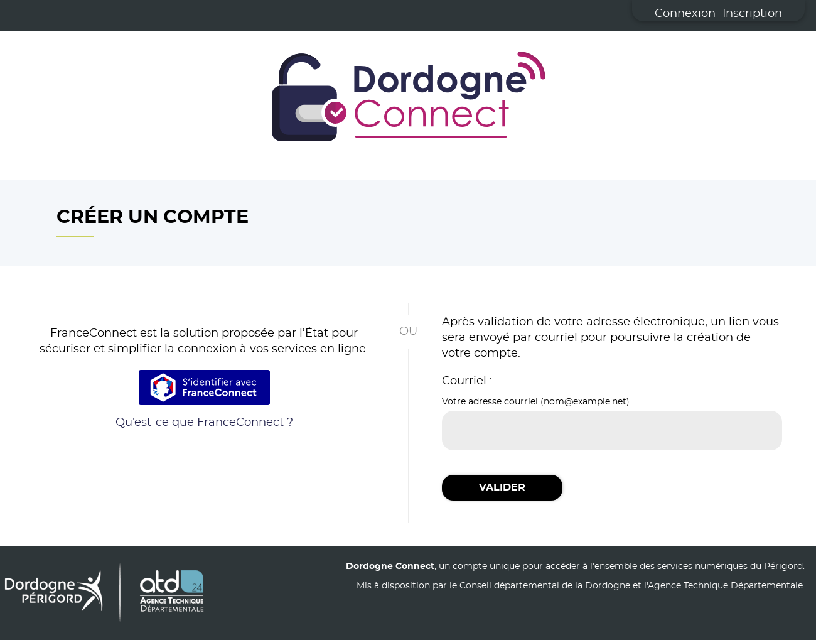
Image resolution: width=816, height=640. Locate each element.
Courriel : (467, 381)
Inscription (752, 13)
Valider (502, 487)
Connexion (685, 13)
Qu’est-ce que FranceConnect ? (204, 422)
